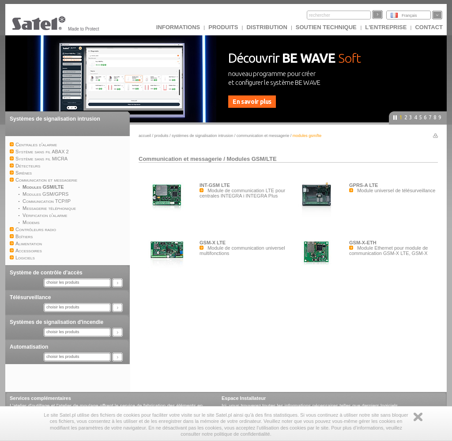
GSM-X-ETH (363, 242)
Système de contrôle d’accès (46, 273)
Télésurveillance (30, 297)
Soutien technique (327, 27)
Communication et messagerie (263, 135)
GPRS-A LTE (363, 185)
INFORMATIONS (178, 27)
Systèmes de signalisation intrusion (55, 119)
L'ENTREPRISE (386, 27)
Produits (223, 27)
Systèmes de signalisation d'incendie (56, 322)
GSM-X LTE (213, 242)
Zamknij (418, 417)
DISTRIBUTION (266, 27)
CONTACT (429, 27)
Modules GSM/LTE (251, 159)
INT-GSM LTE (215, 185)
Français (409, 15)
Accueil (145, 135)
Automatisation (29, 347)
